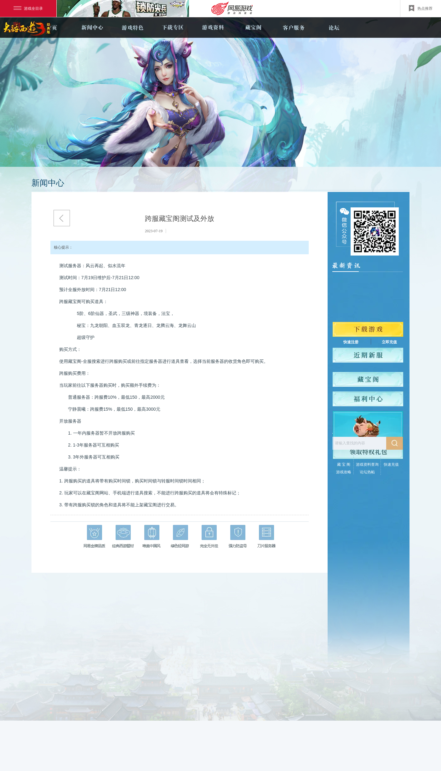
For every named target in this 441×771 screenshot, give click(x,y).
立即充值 (389, 342)
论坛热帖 (367, 472)
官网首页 (52, 27)
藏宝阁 (253, 27)
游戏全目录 (28, 8)
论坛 (334, 27)
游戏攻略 (343, 472)
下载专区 (172, 27)
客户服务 (293, 27)
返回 (62, 218)
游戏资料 (213, 27)
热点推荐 (420, 8)
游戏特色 (132, 27)
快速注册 (350, 342)
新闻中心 (92, 27)
